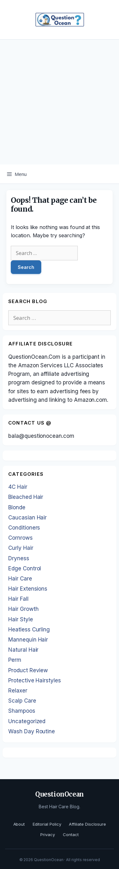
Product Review (28, 670)
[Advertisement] (59, 102)
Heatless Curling (29, 629)
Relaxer (17, 690)
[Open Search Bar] (109, 173)
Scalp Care (22, 701)
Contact (71, 834)
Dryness (18, 558)
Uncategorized (26, 721)
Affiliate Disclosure (87, 824)
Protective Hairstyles (34, 680)
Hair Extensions (27, 589)
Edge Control (24, 568)
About (19, 824)
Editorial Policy (47, 824)
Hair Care (20, 578)
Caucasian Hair (27, 517)
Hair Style (20, 619)
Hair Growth (23, 609)
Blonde (16, 507)
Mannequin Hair (28, 639)
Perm (14, 660)
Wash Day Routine (31, 731)
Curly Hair (20, 548)
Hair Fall (18, 599)
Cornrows (20, 538)
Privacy (47, 834)
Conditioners (24, 528)
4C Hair (17, 487)
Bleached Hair (25, 497)
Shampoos (21, 711)
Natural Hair (23, 650)
